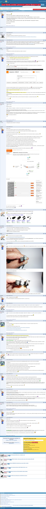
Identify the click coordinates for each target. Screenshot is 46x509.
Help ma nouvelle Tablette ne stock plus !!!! (6, 494)
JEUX (39, 4)
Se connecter (44, 1)
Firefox (10, 394)
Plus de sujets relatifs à (23, 505)
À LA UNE (4, 4)
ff (20, 394)
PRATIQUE (8, 4)
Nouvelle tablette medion (4, 498)
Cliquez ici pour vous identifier (11, 440)
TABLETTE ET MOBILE (21, 4)
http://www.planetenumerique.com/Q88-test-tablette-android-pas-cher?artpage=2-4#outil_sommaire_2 (22, 36)
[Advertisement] (23, 485)
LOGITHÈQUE (13, 4)
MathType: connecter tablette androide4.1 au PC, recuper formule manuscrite (11, 499)
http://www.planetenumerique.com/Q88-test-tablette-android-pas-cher (15, 237)
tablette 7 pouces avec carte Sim (5, 504)
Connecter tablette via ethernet (5, 496)
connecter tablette (3, 497)
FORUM (42, 4)
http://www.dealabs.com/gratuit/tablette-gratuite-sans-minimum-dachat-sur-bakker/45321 (18, 327)
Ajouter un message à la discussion (39, 9)
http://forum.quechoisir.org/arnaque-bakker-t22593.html (13, 328)
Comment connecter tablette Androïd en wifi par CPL (8, 495)
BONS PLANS (27, 4)
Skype (8, 146)
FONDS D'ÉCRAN (34, 4)
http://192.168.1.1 (31, 43)
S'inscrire (40, 1)
